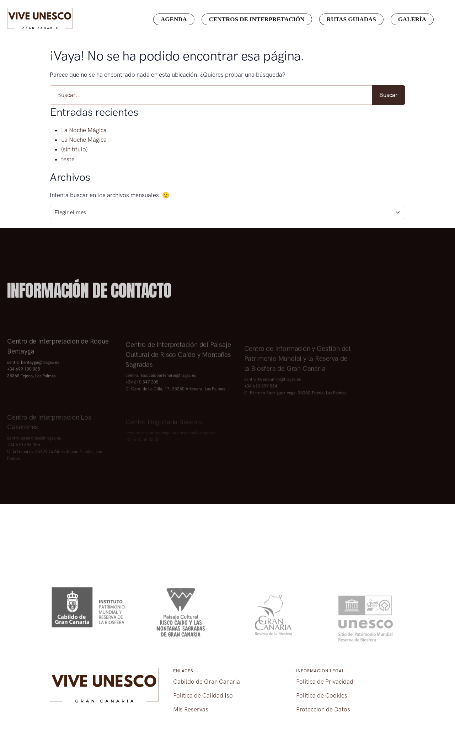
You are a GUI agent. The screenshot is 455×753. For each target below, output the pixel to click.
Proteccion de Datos (323, 709)
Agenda (174, 19)
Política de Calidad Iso (203, 695)
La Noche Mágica (84, 130)
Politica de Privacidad (324, 681)
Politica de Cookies (321, 695)
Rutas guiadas (351, 19)
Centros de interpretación (257, 19)
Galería (412, 19)
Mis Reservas (190, 709)
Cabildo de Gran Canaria (206, 681)
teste (68, 159)
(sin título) (74, 149)
